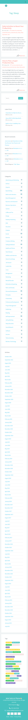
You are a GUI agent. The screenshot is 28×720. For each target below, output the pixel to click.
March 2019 (8, 455)
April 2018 (7, 491)
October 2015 (8, 577)
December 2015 (9, 570)
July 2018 (7, 481)
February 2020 (8, 419)
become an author (9, 659)
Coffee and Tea (9, 212)
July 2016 (7, 554)
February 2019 (8, 458)
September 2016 (9, 550)
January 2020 (8, 422)
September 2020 (9, 399)
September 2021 (9, 360)
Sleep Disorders (10, 323)
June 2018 (7, 485)
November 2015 (9, 573)
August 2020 (8, 402)
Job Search (8, 262)
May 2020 (7, 412)
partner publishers (10, 680)
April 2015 (7, 593)
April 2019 (7, 452)
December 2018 (9, 465)
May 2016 (7, 557)
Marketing (8, 277)
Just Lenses (8, 141)
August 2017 (8, 517)
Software (8, 331)
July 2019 (7, 442)
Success (8, 334)
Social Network (9, 327)
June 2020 (7, 409)
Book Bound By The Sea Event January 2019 (14, 654)
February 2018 (8, 498)
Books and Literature (11, 194)
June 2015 (7, 590)
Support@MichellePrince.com (15, 710)
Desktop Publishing (10, 219)
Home (7, 716)
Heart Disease (9, 252)
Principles (8, 295)
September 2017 (9, 514)
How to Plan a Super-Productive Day (10, 62)
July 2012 (7, 626)
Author (7, 675)
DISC (7, 223)
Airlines (7, 183)
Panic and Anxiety (10, 287)
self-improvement (16, 652)
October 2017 (8, 511)
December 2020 (9, 389)
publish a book (9, 666)
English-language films (10, 683)
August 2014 (8, 620)
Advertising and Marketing (12, 180)
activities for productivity (16, 30)
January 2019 (8, 462)
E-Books (8, 230)
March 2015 (8, 597)
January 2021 (8, 386)
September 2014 (9, 616)
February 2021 (8, 383)
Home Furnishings (10, 259)
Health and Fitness (10, 248)
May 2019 (7, 448)
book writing (8, 642)
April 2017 (7, 531)
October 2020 (8, 396)
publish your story (9, 668)
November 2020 (9, 392)
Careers (8, 208)
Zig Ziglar (19, 675)
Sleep (19, 32)
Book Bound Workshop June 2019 (12, 649)
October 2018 (8, 471)
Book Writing (9, 191)
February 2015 (8, 600)
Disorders (8, 226)
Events (7, 234)
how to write (15, 666)
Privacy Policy (17, 716)
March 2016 (8, 564)
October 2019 (8, 432)
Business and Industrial (11, 201)
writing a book (9, 652)
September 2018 (9, 475)
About (11, 716)
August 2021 (8, 363)
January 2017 (8, 541)
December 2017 (9, 504)
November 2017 (9, 508)
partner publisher (18, 680)
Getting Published (10, 244)
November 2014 (9, 610)
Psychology (8, 671)
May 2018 (7, 488)
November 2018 (9, 468)
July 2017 (7, 521)
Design (7, 216)
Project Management (11, 305)
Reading (8, 313)
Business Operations (11, 205)
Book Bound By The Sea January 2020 (13, 661)
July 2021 (7, 366)
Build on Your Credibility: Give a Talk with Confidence (14, 123)
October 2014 (8, 613)
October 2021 (8, 356)
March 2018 (8, 494)
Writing (7, 647)
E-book (7, 678)
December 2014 (9, 606)
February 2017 (8, 537)
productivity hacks (6, 32)
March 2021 (8, 379)
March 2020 (8, 416)
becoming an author (10, 656)
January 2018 (8, 501)
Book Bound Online (14, 678)
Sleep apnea (22, 67)
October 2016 (8, 547)
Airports (8, 187)
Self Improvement (10, 316)
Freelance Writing (10, 241)
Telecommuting (10, 338)
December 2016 (9, 544)
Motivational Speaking (11, 284)
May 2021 (7, 373)
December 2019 (9, 425)
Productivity (9, 298)
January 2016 (8, 567)
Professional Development (12, 302)
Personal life (17, 668)
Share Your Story (16, 642)
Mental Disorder (10, 280)
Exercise (8, 237)
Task (9, 34)
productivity (8, 644)
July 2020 (7, 406)
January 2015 (8, 603)
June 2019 (7, 445)
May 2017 (7, 527)
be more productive (16, 65)
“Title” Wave (16, 164)
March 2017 (8, 534)
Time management (9, 673)
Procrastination (15, 671)
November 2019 (9, 429)
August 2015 (8, 583)
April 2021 (7, 376)
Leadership (8, 266)
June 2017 (7, 524)
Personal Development (11, 291)
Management (9, 273)
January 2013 (8, 623)
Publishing (8, 309)
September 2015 (9, 580)
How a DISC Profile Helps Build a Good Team (14, 118)
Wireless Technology (11, 341)
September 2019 (9, 435)
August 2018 (8, 478)
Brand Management (11, 198)
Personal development (10, 664)
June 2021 (7, 369)
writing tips (18, 664)
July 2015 (7, 587)
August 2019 (8, 439)
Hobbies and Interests (11, 255)
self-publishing (9, 320)
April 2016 (7, 560)
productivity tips (14, 32)
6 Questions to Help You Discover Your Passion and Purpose (14, 113)
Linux (7, 270)
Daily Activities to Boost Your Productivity (13, 27)
